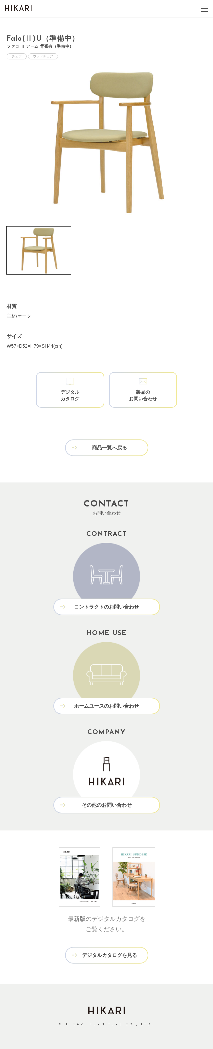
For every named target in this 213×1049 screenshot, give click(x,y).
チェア (17, 56)
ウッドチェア (43, 56)
